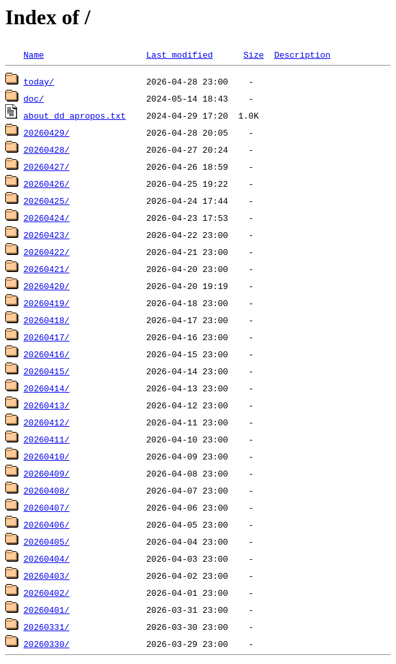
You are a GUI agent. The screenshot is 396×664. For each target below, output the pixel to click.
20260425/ (46, 200)
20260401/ (46, 609)
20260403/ (46, 575)
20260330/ (46, 644)
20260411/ (46, 439)
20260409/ (46, 473)
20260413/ (46, 405)
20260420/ (46, 286)
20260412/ (46, 422)
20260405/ (46, 541)
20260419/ (46, 303)
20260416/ (46, 354)
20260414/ (46, 388)
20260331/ (46, 627)
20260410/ (46, 456)
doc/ (34, 98)
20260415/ (46, 371)
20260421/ (46, 269)
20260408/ (46, 490)
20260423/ (46, 235)
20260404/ (46, 558)
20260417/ (46, 337)
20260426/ (46, 183)
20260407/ (46, 507)
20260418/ (46, 320)
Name (34, 54)
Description (302, 54)
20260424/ (46, 218)
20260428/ (46, 149)
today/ (39, 81)
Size (253, 54)
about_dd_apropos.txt (75, 115)
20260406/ (46, 524)
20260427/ (46, 166)
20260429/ (46, 132)
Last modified (179, 54)
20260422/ (46, 252)
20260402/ (46, 592)
